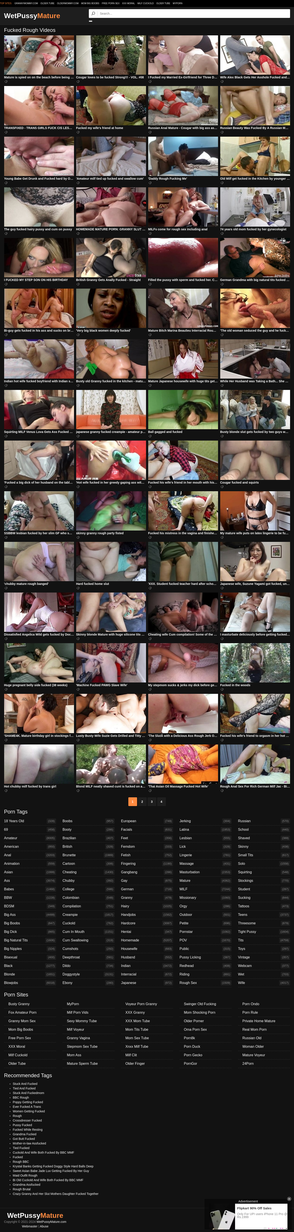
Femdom (147, 846)
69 (30, 829)
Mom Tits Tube (137, 1029)
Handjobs (147, 914)
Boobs (89, 821)
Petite (206, 923)
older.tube (47, 3)
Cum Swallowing (89, 940)
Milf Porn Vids (77, 1012)
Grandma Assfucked (26, 1184)
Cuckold (89, 923)
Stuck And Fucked (25, 1084)
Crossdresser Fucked (27, 1120)
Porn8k (189, 1038)
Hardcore (147, 923)
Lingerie (206, 855)
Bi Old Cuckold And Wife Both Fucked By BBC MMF (48, 1180)
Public (206, 948)
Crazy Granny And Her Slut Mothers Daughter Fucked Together (56, 1194)
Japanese (147, 983)
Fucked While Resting (28, 1129)
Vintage (264, 957)
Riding (206, 974)
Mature (206, 880)
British (89, 846)
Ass (30, 880)
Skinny (264, 846)
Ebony (89, 983)
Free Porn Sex (111, 3)
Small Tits (264, 855)
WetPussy (32, 16)
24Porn (248, 1063)
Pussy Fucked (22, 1125)
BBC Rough (21, 1097)
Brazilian (89, 838)
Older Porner (194, 1021)
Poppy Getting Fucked (28, 1102)
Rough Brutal (22, 1189)
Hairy (147, 906)
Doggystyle (89, 974)
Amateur (30, 838)
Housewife (147, 948)
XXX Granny (135, 1012)
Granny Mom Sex (22, 1021)
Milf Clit (131, 1055)
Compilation (89, 906)
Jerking (206, 821)
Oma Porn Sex (195, 1029)
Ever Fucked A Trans (27, 1106)
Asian (30, 872)
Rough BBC (21, 1161)
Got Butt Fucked (24, 1139)
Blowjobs (30, 983)
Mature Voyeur (253, 1055)
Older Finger (135, 1063)
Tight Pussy (264, 931)
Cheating (89, 872)
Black (30, 965)
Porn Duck (192, 1046)
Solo (264, 863)
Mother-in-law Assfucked (29, 1143)
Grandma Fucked (24, 1134)
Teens (264, 914)
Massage (206, 863)
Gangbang (147, 872)
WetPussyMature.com (51, 1221)
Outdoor (206, 914)
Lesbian (206, 838)
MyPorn (177, 3)
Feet (147, 838)
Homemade (147, 940)
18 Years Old (30, 821)
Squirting (264, 872)
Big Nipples (30, 948)
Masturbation (206, 872)
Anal (30, 855)
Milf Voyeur (75, 1029)
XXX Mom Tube (138, 1021)
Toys (264, 948)
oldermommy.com (68, 3)
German (147, 889)
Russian (264, 821)
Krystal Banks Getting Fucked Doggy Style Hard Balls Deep (53, 1166)
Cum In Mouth (89, 931)
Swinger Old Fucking (200, 1004)
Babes (30, 889)
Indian (147, 965)
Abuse (44, 1226)
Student (264, 889)
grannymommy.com (26, 3)
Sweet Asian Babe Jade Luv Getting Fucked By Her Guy (51, 1171)
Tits (264, 940)
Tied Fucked (21, 1148)
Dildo (89, 965)
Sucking (264, 897)
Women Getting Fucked (29, 1111)
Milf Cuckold (146, 3)
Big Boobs (30, 923)
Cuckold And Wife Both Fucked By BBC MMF (43, 1152)
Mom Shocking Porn (199, 1012)
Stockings (264, 880)
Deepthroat (89, 957)
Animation (30, 863)
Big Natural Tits (30, 940)
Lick (206, 846)
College (89, 889)
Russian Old (251, 1038)
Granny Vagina (78, 1038)
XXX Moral (128, 3)
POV (206, 940)
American (30, 846)
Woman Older (253, 1046)
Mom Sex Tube (137, 1038)
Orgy (206, 906)
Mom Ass (74, 1055)
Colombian (89, 897)
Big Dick (30, 931)
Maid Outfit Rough (25, 1175)
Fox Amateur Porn (23, 1012)
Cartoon (89, 863)
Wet (264, 974)
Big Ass (30, 914)
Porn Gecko (193, 1055)
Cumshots (89, 948)
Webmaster (29, 1226)
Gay (147, 880)
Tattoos (264, 906)
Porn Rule (250, 1012)
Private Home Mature (258, 1021)
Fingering (147, 863)
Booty (89, 829)
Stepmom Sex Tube (82, 1046)
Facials (147, 829)
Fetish (147, 855)
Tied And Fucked (24, 1088)
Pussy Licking (206, 957)
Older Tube (163, 3)
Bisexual (30, 957)
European (147, 821)
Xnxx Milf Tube (137, 1046)
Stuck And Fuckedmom (28, 1093)
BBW (30, 897)
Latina (206, 829)
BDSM (30, 906)
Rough (17, 1116)
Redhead (206, 965)
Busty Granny (19, 1004)
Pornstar (206, 931)
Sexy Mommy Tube (82, 1021)
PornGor (190, 1063)
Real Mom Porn (254, 1029)
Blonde (30, 974)
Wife (264, 983)
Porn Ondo (250, 1004)
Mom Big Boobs (90, 3)
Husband (147, 957)
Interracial (147, 974)
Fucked (18, 1157)
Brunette (89, 855)
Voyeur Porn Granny (141, 1004)
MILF (206, 889)
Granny (147, 897)
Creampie (89, 914)
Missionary (206, 897)
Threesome (264, 923)
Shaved (264, 838)
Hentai (147, 931)
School (264, 829)
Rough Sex (206, 983)
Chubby (89, 880)
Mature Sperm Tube (82, 1063)
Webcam (264, 965)
